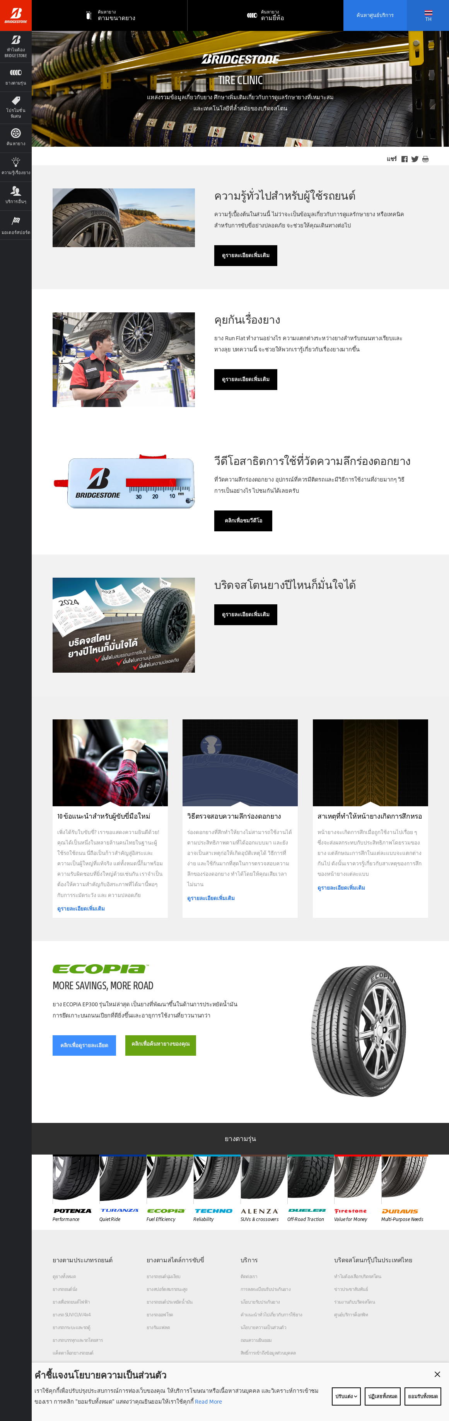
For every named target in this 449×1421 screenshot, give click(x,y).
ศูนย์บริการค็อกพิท (351, 1315)
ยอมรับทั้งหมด (423, 1396)
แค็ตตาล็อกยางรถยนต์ (73, 1353)
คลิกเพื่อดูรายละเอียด (84, 1045)
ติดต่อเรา (249, 1276)
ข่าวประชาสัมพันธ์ (351, 1289)
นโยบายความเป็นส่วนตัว (263, 1327)
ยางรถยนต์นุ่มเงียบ (164, 1276)
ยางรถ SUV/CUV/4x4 (71, 1315)
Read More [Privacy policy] (208, 1401)
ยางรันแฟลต (158, 1327)
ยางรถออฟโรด (160, 1315)
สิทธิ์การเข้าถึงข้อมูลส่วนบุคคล (268, 1353)
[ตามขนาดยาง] (110, 15)
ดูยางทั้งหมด (64, 1276)
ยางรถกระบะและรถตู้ (71, 1327)
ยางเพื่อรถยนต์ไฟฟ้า (71, 1302)
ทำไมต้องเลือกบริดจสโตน (357, 1276)
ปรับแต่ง (346, 1396)
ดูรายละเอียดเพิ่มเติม (246, 255)
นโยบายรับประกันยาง (260, 1302)
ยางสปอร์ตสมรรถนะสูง (167, 1289)
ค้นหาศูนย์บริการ (375, 15)
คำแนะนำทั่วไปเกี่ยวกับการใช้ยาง (271, 1315)
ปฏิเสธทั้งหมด (382, 1396)
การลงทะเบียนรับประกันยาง (266, 1289)
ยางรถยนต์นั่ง (65, 1289)
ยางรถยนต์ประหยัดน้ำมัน (170, 1302)
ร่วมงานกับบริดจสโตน (354, 1302)
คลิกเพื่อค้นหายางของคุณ (160, 1044)
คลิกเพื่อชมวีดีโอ (243, 520)
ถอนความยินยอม (256, 1340)
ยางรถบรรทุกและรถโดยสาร (78, 1340)
